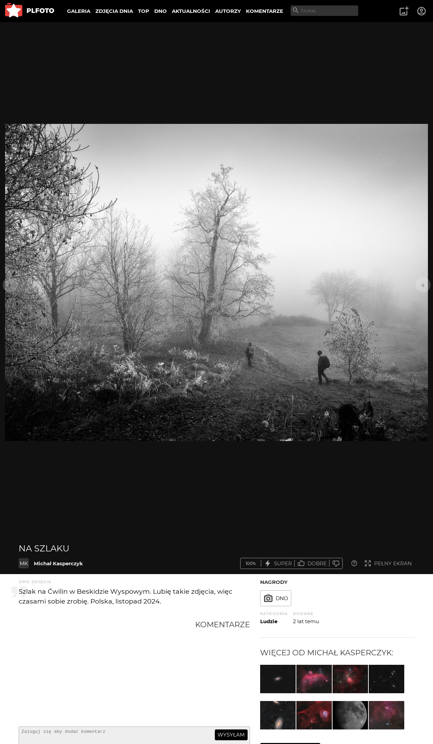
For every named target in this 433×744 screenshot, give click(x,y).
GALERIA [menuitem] (78, 11)
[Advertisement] (107, 670)
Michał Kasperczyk (58, 563)
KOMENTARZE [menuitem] (264, 11)
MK (24, 563)
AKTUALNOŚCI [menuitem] (191, 11)
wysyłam (231, 734)
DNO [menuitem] (160, 11)
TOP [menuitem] (143, 11)
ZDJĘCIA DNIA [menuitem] (114, 11)
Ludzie (268, 621)
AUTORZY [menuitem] (228, 11)
